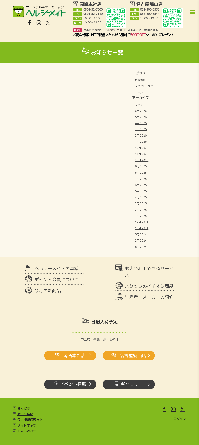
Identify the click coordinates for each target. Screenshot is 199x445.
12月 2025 (141, 148)
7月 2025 (141, 178)
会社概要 (23, 408)
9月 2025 (141, 166)
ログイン (180, 418)
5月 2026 (141, 117)
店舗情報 (140, 80)
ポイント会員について (56, 279)
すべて (139, 104)
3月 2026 (141, 129)
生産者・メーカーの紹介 (149, 297)
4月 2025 (141, 197)
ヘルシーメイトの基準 (56, 268)
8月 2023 (141, 247)
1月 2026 (141, 141)
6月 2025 (141, 185)
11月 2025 (141, 154)
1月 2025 (141, 216)
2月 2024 (141, 240)
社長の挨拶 (25, 414)
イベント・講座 (144, 86)
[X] (48, 23)
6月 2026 (141, 111)
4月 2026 (141, 123)
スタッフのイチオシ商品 (149, 286)
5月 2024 (141, 234)
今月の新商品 (47, 290)
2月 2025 (141, 209)
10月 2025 (141, 160)
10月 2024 (141, 228)
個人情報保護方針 (29, 420)
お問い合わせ (26, 431)
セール (139, 92)
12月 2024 (141, 222)
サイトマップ (26, 425)
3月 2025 (141, 203)
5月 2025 (141, 191)
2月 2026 (141, 135)
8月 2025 (141, 172)
